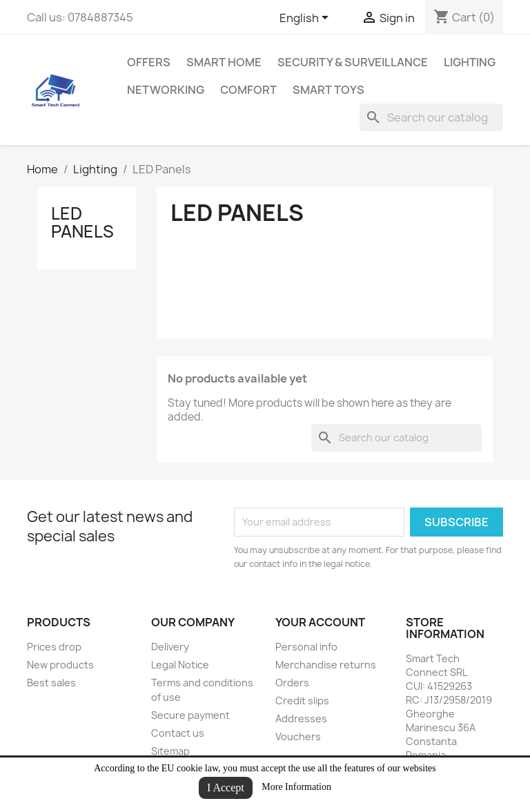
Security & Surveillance (352, 62)
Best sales (51, 682)
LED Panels (82, 222)
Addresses (301, 718)
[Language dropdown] (306, 18)
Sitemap (170, 750)
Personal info (306, 646)
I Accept (225, 787)
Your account (320, 622)
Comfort (248, 89)
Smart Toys (328, 89)
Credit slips (302, 700)
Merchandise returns (325, 664)
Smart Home (224, 62)
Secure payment (190, 715)
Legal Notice (180, 664)
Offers (148, 62)
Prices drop (54, 646)
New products (60, 664)
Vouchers (298, 736)
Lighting (469, 62)
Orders (292, 682)
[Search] (431, 117)
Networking (165, 89)
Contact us (177, 733)
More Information (296, 787)
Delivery (170, 646)
